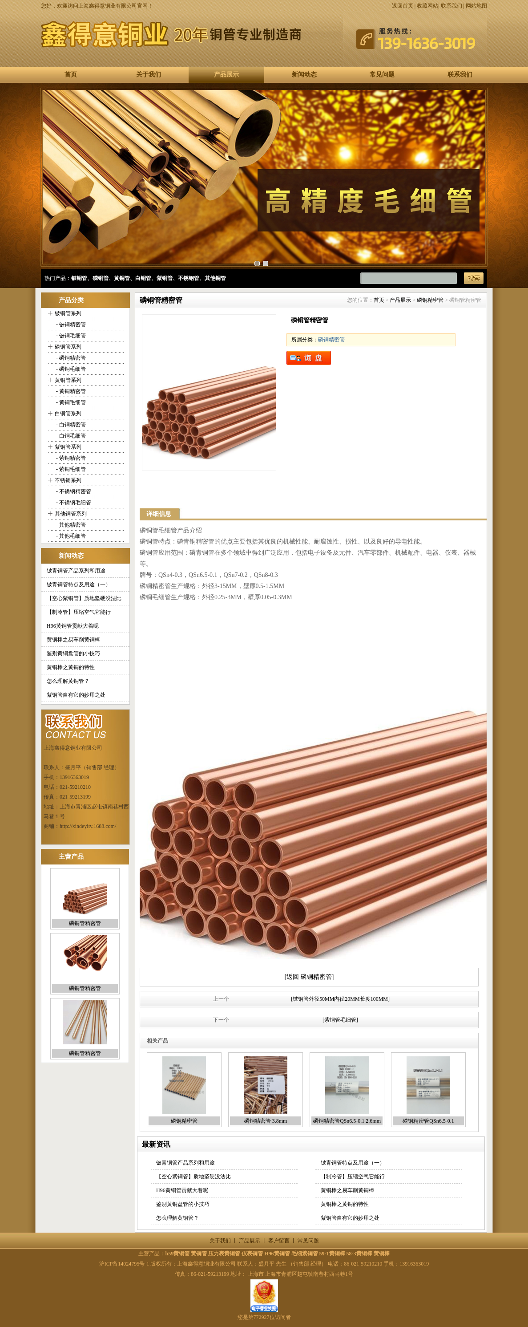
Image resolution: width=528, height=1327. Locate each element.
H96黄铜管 (277, 1253)
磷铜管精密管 (85, 923)
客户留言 (279, 1241)
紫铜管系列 (68, 447)
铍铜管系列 (68, 313)
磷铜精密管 (430, 300)
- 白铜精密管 (70, 425)
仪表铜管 (252, 1253)
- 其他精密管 (70, 525)
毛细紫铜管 (304, 1253)
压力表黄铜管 (224, 1253)
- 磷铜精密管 (70, 358)
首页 (70, 74)
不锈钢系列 (68, 480)
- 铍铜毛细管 (70, 336)
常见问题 (382, 74)
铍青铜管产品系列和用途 (76, 571)
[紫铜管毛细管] (340, 1020)
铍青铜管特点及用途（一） (79, 584)
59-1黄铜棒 (332, 1253)
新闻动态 (304, 74)
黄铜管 (199, 1253)
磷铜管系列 (68, 347)
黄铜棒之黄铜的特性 (71, 667)
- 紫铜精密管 (70, 458)
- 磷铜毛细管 (70, 369)
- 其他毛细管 (70, 536)
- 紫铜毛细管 (70, 469)
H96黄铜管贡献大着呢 (73, 626)
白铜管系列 (68, 413)
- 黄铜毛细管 (70, 402)
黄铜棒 (382, 1253)
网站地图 (476, 6)
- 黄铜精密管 (70, 391)
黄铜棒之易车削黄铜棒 (73, 640)
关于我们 (148, 74)
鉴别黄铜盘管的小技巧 (73, 653)
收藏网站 (427, 6)
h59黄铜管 (177, 1253)
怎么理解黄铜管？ (68, 681)
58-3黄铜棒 (359, 1253)
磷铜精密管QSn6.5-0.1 (428, 1121)
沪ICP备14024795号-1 (124, 1264)
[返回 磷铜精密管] (309, 977)
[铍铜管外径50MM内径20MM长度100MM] (340, 999)
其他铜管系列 (71, 514)
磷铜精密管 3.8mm (265, 1121)
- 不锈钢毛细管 (73, 502)
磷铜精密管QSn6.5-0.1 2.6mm (347, 1121)
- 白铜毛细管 (70, 436)
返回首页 (402, 6)
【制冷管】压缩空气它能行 (79, 612)
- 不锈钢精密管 (73, 491)
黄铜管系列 (68, 380)
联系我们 (451, 6)
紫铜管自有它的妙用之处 (76, 695)
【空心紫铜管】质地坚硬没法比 (84, 598)
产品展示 (226, 74)
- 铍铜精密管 (70, 324)
